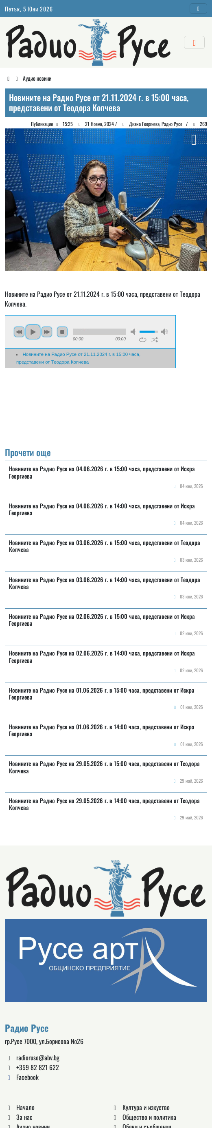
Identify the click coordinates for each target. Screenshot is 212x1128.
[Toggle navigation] (199, 8)
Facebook (22, 1077)
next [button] (46, 332)
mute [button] (134, 332)
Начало (20, 1107)
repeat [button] (143, 339)
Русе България (106, 408)
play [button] (33, 332)
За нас (19, 1117)
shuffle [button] (155, 339)
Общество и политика (143, 1117)
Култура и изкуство (140, 1107)
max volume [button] (164, 332)
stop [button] (62, 332)
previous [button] (19, 332)
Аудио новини (37, 78)
